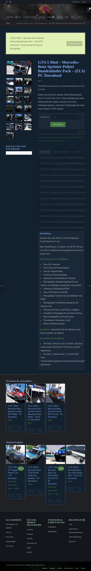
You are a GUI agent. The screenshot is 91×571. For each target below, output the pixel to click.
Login (83, 1)
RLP (48, 141)
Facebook (30, 529)
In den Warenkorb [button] (11, 427)
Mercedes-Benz (66, 137)
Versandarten (52, 527)
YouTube (29, 538)
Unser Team (9, 537)
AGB (70, 524)
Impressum (72, 541)
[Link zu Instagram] (10, 2)
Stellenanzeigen (10, 541)
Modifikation (74, 137)
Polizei (80, 137)
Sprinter (55, 141)
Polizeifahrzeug (42, 141)
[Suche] (83, 23)
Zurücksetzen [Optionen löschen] (81, 131)
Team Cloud (9, 546)
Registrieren (76, 1)
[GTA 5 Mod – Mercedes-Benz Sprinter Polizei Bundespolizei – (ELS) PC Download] (89, 285)
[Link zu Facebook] (6, 2)
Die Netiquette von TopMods (11, 526)
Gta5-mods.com (32, 543)
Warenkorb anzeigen (74, 43)
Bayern (79, 134)
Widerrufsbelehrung (75, 537)
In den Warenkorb (58, 124)
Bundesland (45, 117)
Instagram (30, 534)
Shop (8, 23)
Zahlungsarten (52, 531)
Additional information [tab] (62, 152)
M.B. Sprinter (52, 137)
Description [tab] (44, 152)
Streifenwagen (61, 141)
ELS (83, 134)
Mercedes (59, 137)
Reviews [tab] (77, 152)
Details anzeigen (19, 427)
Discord (29, 552)
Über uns (8, 532)
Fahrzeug (40, 137)
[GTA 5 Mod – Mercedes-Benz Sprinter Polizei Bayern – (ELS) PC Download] (2, 285)
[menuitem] (76, 1)
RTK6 (51, 141)
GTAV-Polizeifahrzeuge (64, 134)
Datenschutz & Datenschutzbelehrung (75, 530)
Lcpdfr (29, 548)
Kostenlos (45, 137)
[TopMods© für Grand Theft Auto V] (45, 9)
